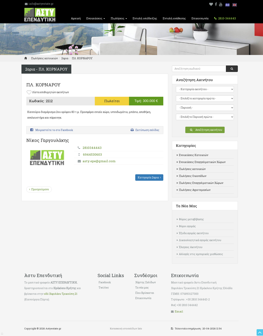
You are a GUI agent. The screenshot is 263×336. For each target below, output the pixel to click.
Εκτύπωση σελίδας (145, 130)
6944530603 (92, 154)
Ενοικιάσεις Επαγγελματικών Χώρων (201, 162)
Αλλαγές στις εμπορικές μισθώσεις (200, 254)
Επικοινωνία (200, 18)
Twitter (104, 287)
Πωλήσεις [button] (119, 18)
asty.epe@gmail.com (99, 161)
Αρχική (76, 18)
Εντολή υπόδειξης (145, 18)
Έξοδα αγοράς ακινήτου (193, 233)
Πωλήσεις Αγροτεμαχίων (194, 190)
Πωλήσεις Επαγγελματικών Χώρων (200, 183)
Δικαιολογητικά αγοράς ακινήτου (199, 240)
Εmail (179, 311)
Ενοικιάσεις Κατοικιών (192, 155)
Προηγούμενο (39, 189)
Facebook (105, 282)
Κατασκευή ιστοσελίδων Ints (126, 328)
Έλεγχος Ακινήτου (189, 247)
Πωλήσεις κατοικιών (44, 58)
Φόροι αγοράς (186, 226)
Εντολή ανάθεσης (174, 18)
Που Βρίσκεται (144, 293)
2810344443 (92, 148)
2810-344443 (226, 18)
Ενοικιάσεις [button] (95, 18)
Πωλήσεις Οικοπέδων (191, 176)
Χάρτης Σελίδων (145, 282)
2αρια (64, 58)
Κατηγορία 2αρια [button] (149, 177)
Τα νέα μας (142, 287)
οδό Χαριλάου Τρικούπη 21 (60, 294)
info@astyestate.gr (41, 3)
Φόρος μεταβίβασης (190, 219)
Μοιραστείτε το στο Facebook (51, 130)
